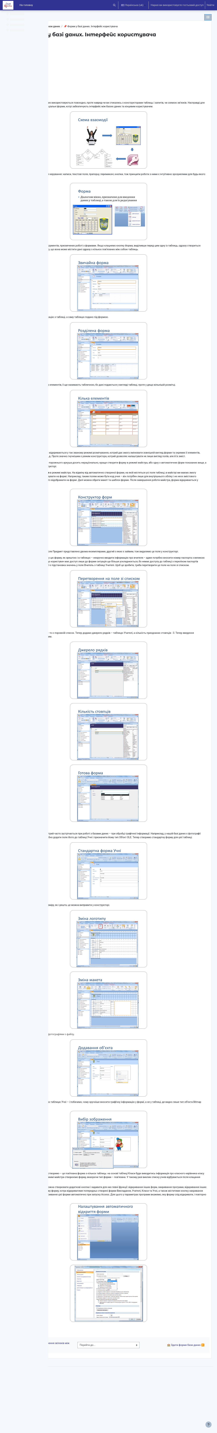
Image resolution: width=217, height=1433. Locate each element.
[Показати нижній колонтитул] (208, 1425)
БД (61, 26)
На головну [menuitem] (26, 5)
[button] (114, 5)
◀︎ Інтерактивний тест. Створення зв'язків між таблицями (82, 1397)
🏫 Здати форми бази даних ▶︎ (179, 1397)
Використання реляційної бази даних (89, 26)
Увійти (210, 5)
